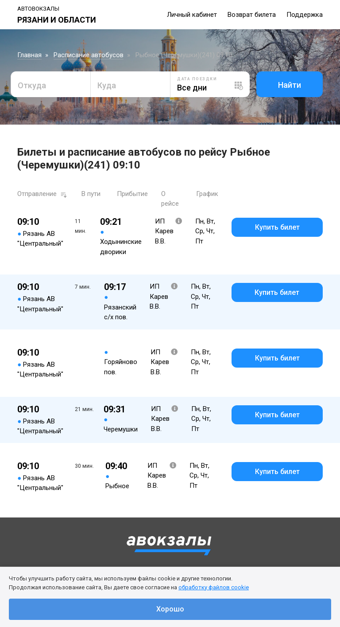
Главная (29, 55)
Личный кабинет (192, 15)
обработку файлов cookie (213, 587)
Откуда (32, 85)
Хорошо (170, 609)
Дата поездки (197, 79)
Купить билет (277, 227)
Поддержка (304, 15)
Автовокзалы (38, 8)
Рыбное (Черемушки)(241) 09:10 (183, 55)
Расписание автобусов (89, 55)
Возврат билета (252, 15)
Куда (106, 85)
